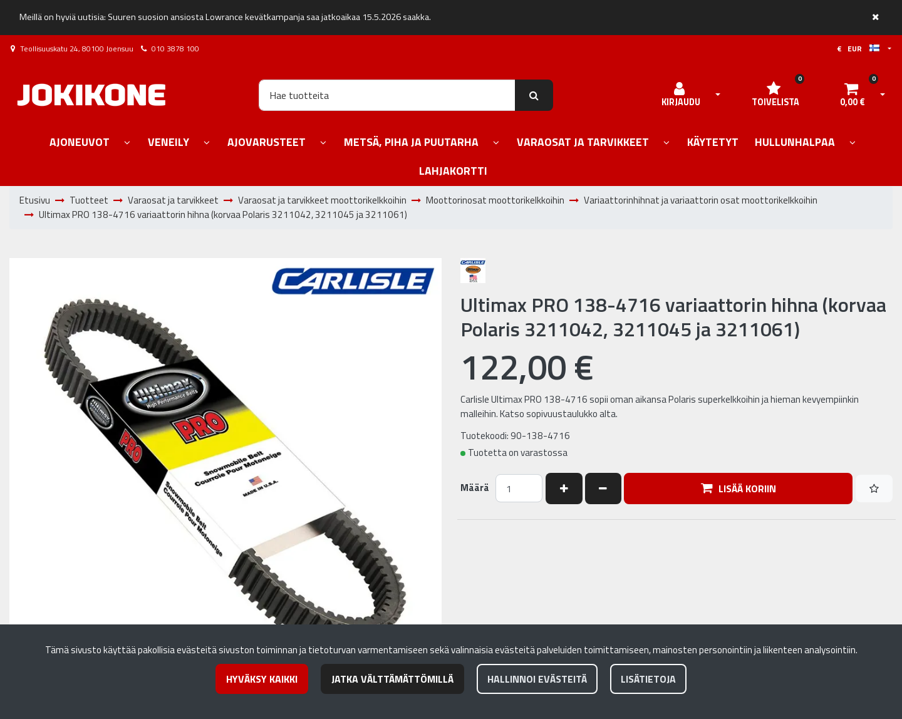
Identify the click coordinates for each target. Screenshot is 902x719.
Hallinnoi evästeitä (537, 678)
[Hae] (387, 95)
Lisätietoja (648, 678)
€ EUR (858, 48)
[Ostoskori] (852, 95)
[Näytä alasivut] (127, 143)
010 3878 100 (175, 48)
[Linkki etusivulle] (91, 95)
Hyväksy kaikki (262, 678)
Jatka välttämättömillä (392, 678)
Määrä (474, 488)
